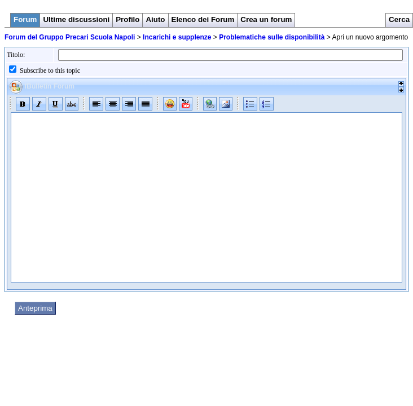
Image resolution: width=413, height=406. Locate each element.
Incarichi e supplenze (177, 37)
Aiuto (155, 19)
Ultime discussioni (76, 19)
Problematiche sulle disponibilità (271, 37)
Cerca (399, 19)
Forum (25, 19)
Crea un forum (266, 19)
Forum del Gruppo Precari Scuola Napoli (70, 37)
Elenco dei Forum (203, 19)
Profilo (127, 19)
